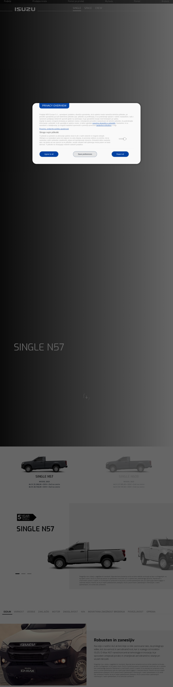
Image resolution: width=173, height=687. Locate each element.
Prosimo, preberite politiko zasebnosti (54, 129)
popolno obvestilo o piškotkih (103, 123)
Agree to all (48, 154)
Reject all (120, 154)
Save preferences (85, 154)
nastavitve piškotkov (104, 125)
